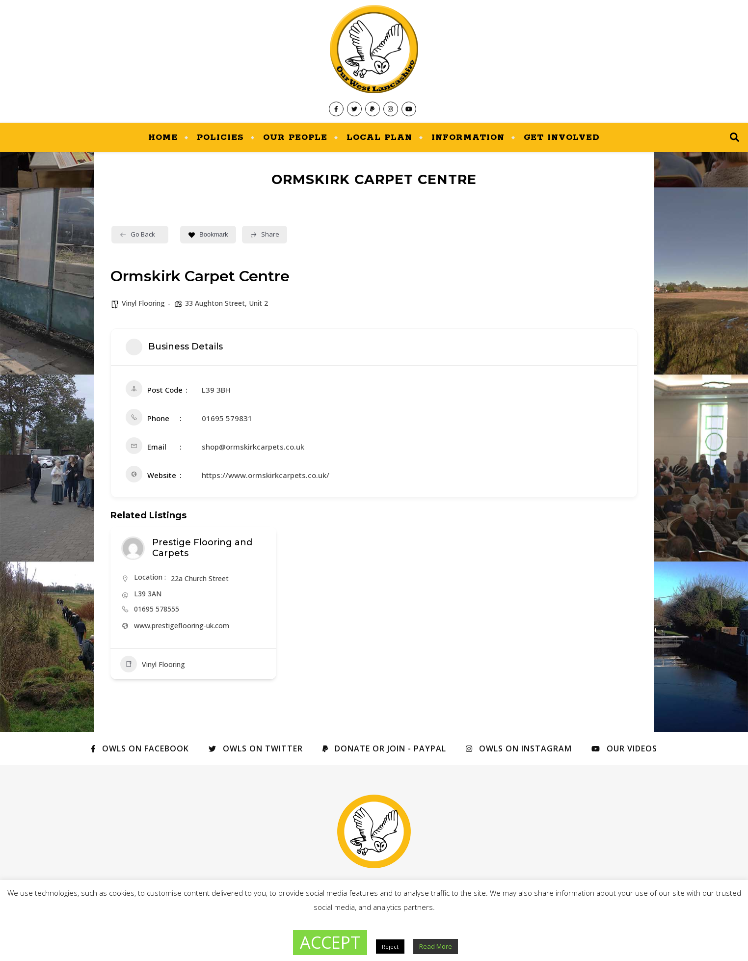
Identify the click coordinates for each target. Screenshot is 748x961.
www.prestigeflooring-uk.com (181, 625)
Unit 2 (258, 303)
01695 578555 (156, 609)
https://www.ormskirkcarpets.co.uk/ (265, 475)
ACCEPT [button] (330, 942)
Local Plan (379, 137)
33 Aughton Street (215, 303)
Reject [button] (390, 946)
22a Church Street (200, 578)
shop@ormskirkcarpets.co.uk (253, 447)
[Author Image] (133, 548)
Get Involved (562, 137)
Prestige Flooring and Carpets (202, 548)
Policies (220, 137)
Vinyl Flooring (143, 303)
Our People (295, 137)
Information (468, 137)
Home (163, 137)
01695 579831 (227, 418)
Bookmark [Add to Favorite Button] (208, 234)
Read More (435, 946)
